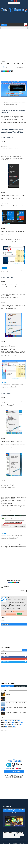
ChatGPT (9, 722)
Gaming (16, 722)
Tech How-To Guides (20, 688)
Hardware (3, 724)
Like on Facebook (14, 658)
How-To (2, 70)
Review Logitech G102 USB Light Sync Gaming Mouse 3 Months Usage (16, 710)
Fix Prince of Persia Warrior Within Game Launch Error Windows (16, 714)
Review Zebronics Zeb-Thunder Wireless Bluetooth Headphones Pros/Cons (16, 705)
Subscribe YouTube (14, 661)
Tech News (9, 726)
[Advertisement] (14, 19)
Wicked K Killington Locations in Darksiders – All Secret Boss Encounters (16, 695)
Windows (6, 70)
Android (2, 722)
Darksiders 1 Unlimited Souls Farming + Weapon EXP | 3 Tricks (14, 812)
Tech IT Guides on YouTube (14, 773)
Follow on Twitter (14, 663)
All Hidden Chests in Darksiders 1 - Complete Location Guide (15, 700)
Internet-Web (17, 724)
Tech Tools (7, 688)
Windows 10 (10, 70)
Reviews (2, 726)
